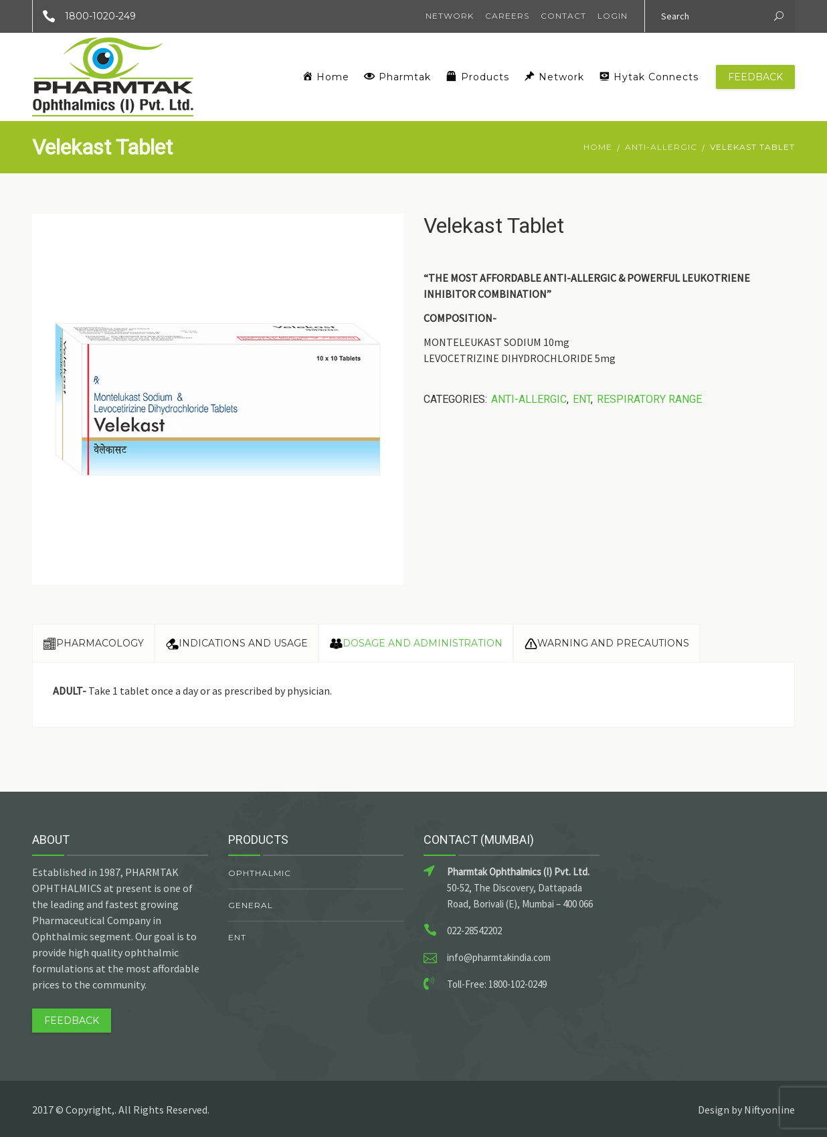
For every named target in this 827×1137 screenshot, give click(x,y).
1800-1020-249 (84, 16)
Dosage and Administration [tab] (415, 643)
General (250, 905)
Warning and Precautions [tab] (606, 643)
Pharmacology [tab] (93, 643)
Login (613, 16)
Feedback (755, 77)
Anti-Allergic (661, 147)
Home (597, 147)
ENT (582, 399)
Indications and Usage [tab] (236, 643)
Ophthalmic (259, 873)
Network (450, 16)
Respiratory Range (649, 399)
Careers (507, 16)
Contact (563, 16)
